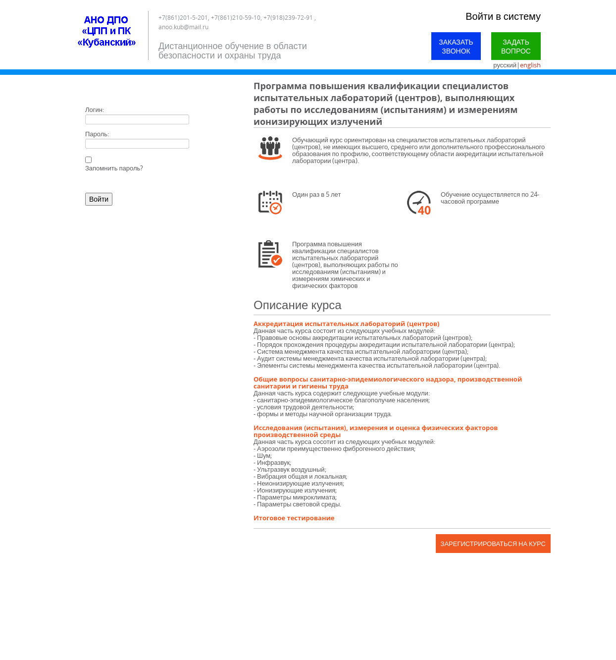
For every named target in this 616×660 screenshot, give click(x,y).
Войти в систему (503, 16)
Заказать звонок (456, 46)
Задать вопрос (516, 46)
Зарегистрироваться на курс (493, 543)
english (530, 64)
